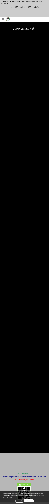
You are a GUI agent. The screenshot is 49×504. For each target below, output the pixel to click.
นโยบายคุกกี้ (9, 497)
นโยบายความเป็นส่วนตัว (38, 495)
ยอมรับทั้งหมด (29, 501)
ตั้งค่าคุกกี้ (19, 501)
